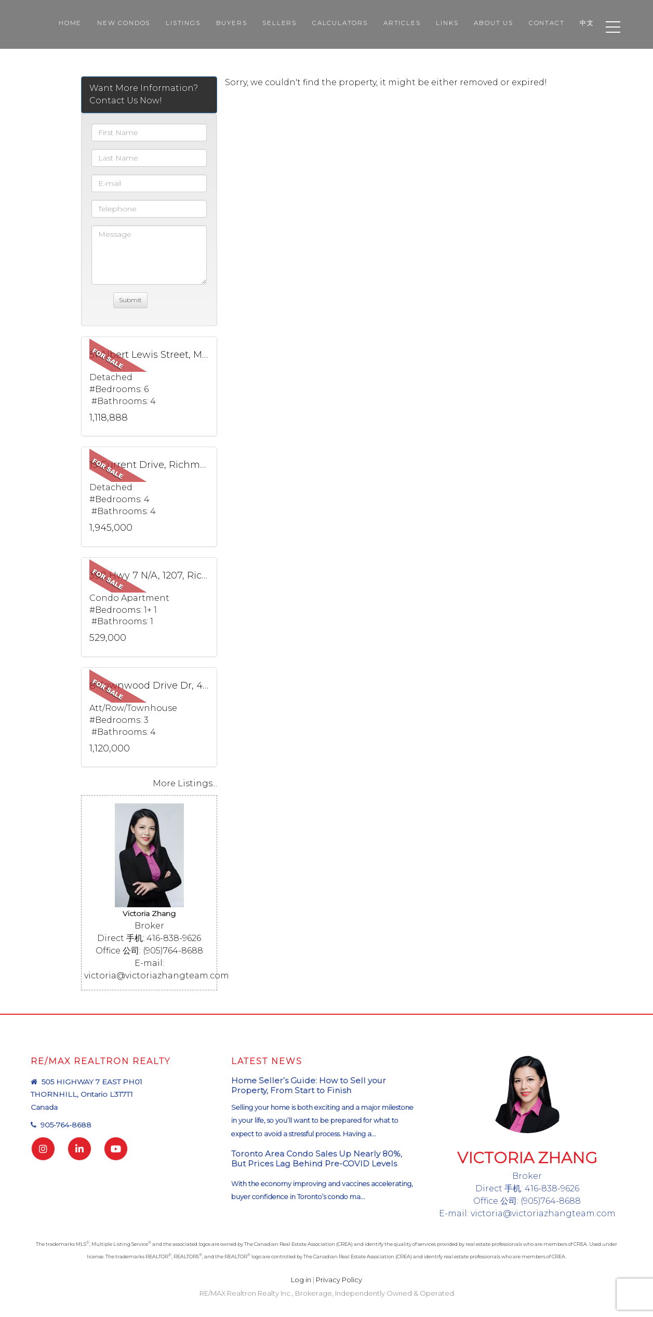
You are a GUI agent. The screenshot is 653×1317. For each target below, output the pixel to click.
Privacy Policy (339, 1279)
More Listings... (185, 783)
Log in (301, 1279)
